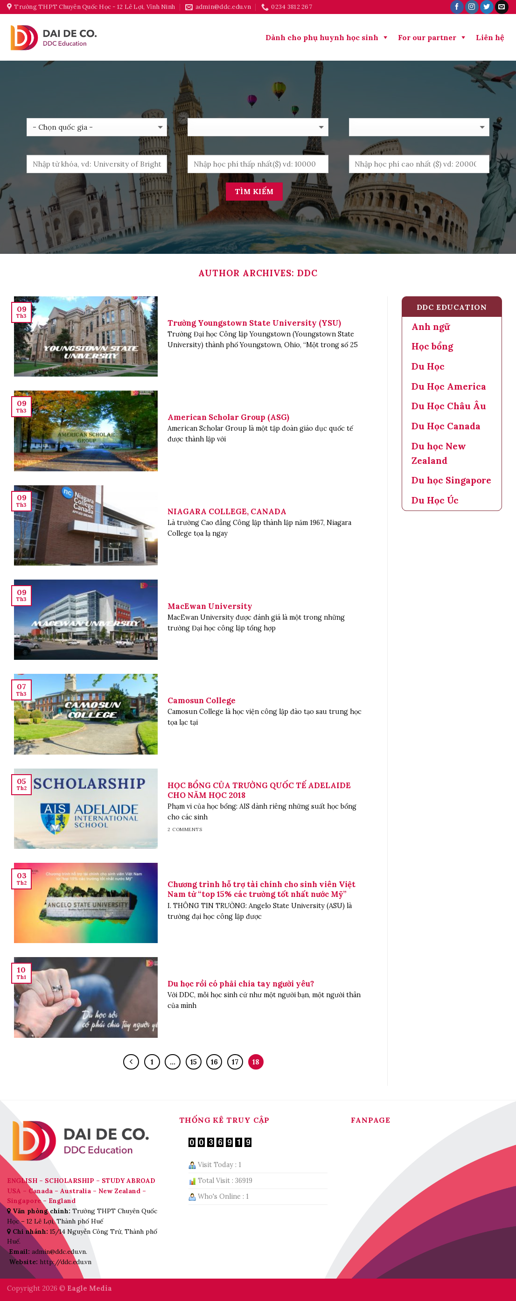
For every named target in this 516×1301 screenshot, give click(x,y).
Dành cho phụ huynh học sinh (321, 37)
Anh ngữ (430, 326)
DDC (307, 273)
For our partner (427, 37)
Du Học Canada (446, 426)
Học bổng (432, 346)
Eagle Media (89, 1288)
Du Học (428, 366)
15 (193, 1061)
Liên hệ (490, 37)
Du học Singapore (451, 480)
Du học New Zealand (438, 453)
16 (214, 1061)
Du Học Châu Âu (448, 406)
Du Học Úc (435, 500)
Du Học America (448, 386)
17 (235, 1061)
